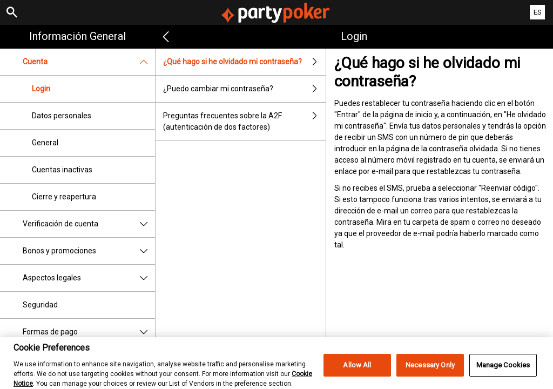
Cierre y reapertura (64, 196)
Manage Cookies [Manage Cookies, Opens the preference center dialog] (503, 371)
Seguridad (40, 304)
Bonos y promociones (89, 251)
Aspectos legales (89, 278)
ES (538, 12)
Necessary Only (430, 371)
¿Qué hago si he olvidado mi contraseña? (244, 62)
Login (41, 88)
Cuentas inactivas (62, 169)
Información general (77, 36)
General (45, 142)
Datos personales (61, 115)
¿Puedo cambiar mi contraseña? (244, 89)
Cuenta (89, 62)
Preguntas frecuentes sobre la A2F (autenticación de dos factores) (244, 121)
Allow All (357, 371)
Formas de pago (89, 332)
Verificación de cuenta (89, 224)
